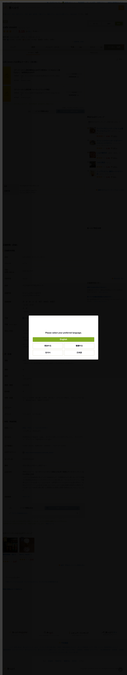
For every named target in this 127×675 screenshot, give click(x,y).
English (63, 339)
